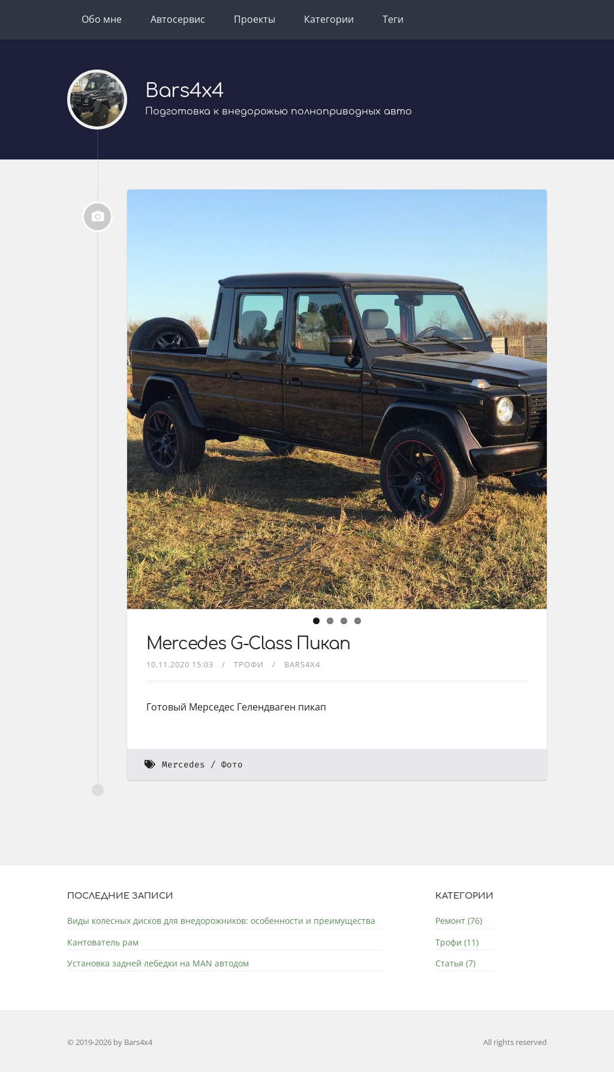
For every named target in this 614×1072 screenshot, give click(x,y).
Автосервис (178, 19)
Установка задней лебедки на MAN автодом (158, 963)
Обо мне (102, 19)
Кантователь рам (103, 942)
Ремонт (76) (458, 920)
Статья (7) (455, 963)
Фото (232, 764)
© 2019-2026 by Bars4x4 (109, 1042)
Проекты (254, 19)
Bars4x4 (184, 91)
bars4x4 (302, 664)
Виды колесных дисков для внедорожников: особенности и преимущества (221, 920)
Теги (393, 19)
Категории (329, 19)
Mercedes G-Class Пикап (248, 644)
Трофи (249, 664)
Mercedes (183, 764)
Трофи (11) (456, 942)
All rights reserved (515, 1042)
